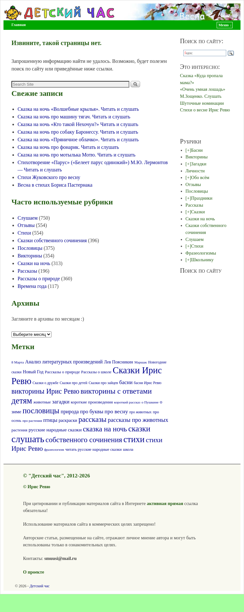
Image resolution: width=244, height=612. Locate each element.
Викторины (29, 255)
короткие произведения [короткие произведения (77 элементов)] (92, 402)
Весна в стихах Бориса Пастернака (54, 185)
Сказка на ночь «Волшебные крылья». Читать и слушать (78, 109)
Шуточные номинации (202, 103)
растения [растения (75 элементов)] (19, 430)
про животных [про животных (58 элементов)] (140, 412)
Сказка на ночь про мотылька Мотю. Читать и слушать (76, 154)
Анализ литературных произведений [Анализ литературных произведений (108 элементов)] (64, 361)
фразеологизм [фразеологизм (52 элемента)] (54, 449)
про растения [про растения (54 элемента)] (32, 420)
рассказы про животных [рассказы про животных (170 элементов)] (138, 419)
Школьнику (202, 259)
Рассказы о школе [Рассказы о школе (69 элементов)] (96, 372)
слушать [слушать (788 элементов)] (27, 439)
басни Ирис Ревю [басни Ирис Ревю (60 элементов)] (147, 383)
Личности (195, 170)
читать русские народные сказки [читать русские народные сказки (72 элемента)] (93, 449)
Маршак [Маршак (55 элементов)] (140, 362)
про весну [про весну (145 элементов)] (116, 411)
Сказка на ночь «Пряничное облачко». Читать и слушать (78, 139)
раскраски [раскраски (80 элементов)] (67, 420)
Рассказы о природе (38, 278)
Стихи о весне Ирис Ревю (205, 109)
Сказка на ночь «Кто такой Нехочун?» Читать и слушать (77, 124)
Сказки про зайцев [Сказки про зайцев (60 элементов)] (103, 383)
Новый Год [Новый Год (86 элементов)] (33, 371)
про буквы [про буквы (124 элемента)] (91, 412)
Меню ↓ (225, 25)
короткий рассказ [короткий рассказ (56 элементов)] (127, 402)
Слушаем (27, 218)
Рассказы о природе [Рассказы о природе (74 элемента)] (62, 371)
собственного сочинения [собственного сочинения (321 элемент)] (83, 440)
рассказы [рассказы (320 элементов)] (92, 419)
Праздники (202, 198)
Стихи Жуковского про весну (48, 177)
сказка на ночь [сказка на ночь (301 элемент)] (105, 429)
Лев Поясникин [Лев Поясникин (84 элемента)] (118, 362)
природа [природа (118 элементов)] (70, 412)
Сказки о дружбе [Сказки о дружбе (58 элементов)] (45, 383)
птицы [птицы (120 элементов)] (50, 420)
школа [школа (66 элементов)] (128, 449)
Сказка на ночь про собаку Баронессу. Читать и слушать (77, 132)
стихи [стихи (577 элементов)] (134, 439)
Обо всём (200, 177)
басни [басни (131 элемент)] (125, 382)
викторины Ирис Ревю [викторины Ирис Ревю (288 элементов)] (45, 391)
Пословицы (29, 248)
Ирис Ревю (39, 486)
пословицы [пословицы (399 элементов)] (41, 410)
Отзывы (26, 225)
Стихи (24, 233)
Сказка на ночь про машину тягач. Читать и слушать (73, 116)
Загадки (199, 163)
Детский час (40, 586)
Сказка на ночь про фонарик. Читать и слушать (68, 147)
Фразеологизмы (201, 253)
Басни (197, 150)
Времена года (31, 286)
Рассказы (27, 271)
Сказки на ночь (33, 263)
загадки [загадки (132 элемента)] (61, 402)
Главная (18, 25)
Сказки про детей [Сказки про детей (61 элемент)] (73, 383)
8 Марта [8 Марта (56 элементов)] (17, 362)
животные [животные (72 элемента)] (42, 402)
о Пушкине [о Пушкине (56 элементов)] (150, 402)
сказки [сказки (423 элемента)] (139, 428)
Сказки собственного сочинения (52, 240)
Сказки (198, 211)
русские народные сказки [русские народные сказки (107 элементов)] (55, 429)
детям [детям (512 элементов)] (21, 400)
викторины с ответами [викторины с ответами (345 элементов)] (116, 391)
